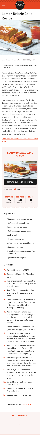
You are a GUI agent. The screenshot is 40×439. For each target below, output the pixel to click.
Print (17, 189)
